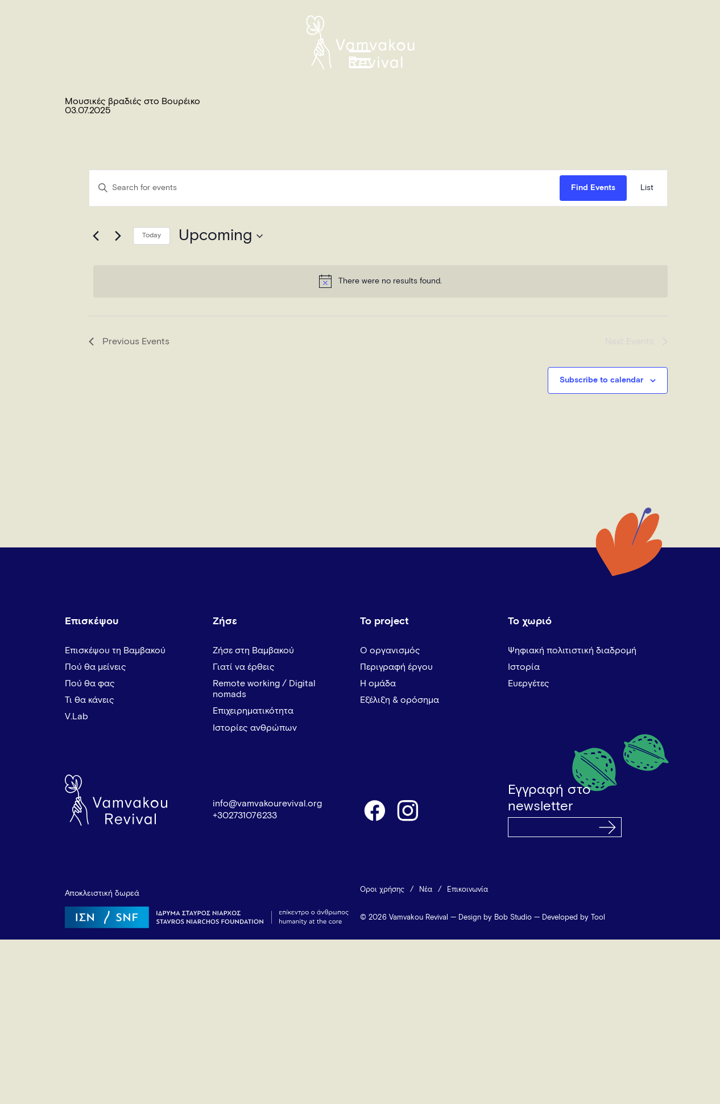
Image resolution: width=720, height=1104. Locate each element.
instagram (408, 809)
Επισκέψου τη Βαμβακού (115, 650)
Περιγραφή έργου (396, 667)
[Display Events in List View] (646, 188)
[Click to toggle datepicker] (221, 236)
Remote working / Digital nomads (264, 689)
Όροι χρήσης (382, 889)
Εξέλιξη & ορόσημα (399, 700)
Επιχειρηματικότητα (253, 710)
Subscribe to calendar (601, 380)
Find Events (593, 188)
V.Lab (76, 716)
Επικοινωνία (467, 889)
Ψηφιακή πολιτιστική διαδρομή (572, 650)
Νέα (425, 889)
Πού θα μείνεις (95, 667)
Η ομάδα (378, 683)
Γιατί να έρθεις (244, 667)
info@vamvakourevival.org (267, 803)
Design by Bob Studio (495, 917)
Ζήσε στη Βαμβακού (253, 650)
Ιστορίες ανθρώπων (255, 727)
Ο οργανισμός (390, 650)
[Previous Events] (95, 236)
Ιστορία (524, 667)
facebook (374, 809)
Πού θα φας (90, 683)
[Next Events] (118, 236)
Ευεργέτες (528, 683)
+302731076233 (245, 815)
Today (151, 235)
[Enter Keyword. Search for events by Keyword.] (324, 188)
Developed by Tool (573, 917)
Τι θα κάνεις (89, 700)
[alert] (380, 281)
